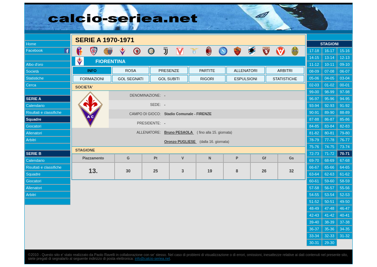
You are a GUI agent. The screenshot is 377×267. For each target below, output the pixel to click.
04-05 (330, 78)
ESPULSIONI (245, 79)
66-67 (314, 167)
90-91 (314, 112)
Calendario (35, 106)
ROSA (130, 71)
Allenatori (34, 133)
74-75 (330, 147)
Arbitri (31, 140)
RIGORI (207, 79)
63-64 (314, 174)
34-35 (345, 229)
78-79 (314, 140)
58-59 (345, 181)
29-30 (330, 243)
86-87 (330, 119)
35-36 (330, 229)
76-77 (345, 140)
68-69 (330, 160)
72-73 (314, 153)
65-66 (330, 167)
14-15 (314, 58)
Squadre (33, 119)
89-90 (330, 112)
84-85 (314, 126)
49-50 (345, 201)
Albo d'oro (34, 64)
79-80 (345, 133)
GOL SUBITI (169, 79)
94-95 (345, 99)
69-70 (314, 160)
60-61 (314, 181)
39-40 (314, 222)
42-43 (314, 215)
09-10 (345, 64)
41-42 (330, 215)
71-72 (330, 153)
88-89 (345, 112)
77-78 (330, 140)
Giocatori (33, 126)
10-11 (330, 64)
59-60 (330, 181)
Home (31, 44)
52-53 (345, 195)
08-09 (314, 71)
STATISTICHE (285, 79)
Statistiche (35, 78)
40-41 (345, 215)
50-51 (330, 201)
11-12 (314, 64)
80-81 (330, 133)
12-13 (345, 58)
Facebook (47, 50)
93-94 (314, 106)
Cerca (31, 85)
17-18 (314, 51)
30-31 (314, 243)
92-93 (330, 106)
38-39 (330, 222)
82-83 (345, 126)
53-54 (330, 195)
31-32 (345, 236)
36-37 (314, 229)
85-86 (345, 119)
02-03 (314, 85)
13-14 (330, 58)
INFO (92, 71)
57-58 (314, 188)
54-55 (314, 195)
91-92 (345, 106)
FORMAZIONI (92, 79)
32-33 (330, 236)
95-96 (330, 99)
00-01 (345, 85)
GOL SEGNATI (130, 79)
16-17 (330, 51)
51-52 (314, 201)
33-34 (314, 236)
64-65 (345, 167)
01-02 (330, 85)
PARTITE (207, 71)
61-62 (345, 174)
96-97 (314, 99)
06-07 (345, 71)
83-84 (330, 126)
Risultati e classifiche (44, 112)
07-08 (330, 71)
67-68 (345, 160)
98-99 (330, 92)
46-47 (345, 208)
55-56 (345, 188)
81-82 (314, 133)
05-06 (314, 78)
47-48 (330, 208)
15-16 (345, 51)
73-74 (345, 147)
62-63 (330, 174)
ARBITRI (284, 71)
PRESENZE (169, 71)
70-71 (345, 153)
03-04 (345, 78)
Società (32, 71)
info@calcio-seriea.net (152, 258)
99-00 (314, 92)
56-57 (330, 188)
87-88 (314, 119)
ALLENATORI (246, 71)
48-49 (314, 208)
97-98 (345, 92)
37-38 (345, 222)
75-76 (314, 147)
